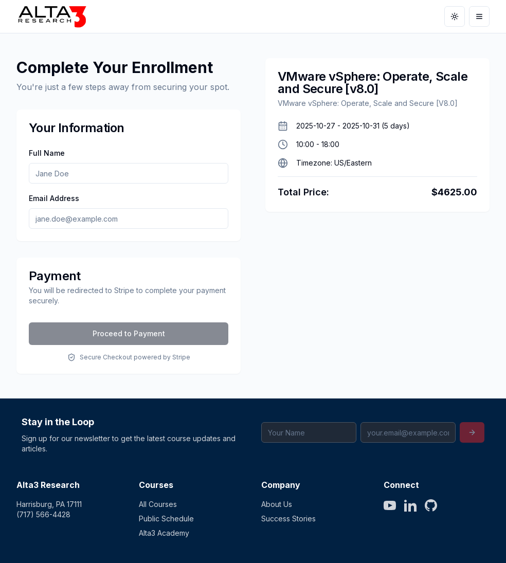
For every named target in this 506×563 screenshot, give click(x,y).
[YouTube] (390, 505)
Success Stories (288, 518)
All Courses (158, 504)
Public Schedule (166, 518)
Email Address (54, 198)
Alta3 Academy (164, 533)
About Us (276, 504)
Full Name (47, 153)
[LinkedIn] (410, 505)
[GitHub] (431, 505)
